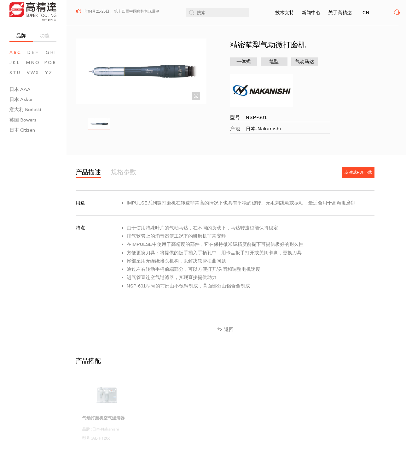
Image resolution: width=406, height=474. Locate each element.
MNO (33, 62)
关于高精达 (340, 12)
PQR (50, 62)
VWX (33, 72)
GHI (51, 52)
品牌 (21, 35)
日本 (20, 89)
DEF (33, 52)
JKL (14, 62)
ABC (15, 52)
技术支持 (284, 12)
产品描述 (88, 172)
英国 (22, 119)
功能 (44, 35)
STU (15, 72)
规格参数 (123, 172)
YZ (50, 72)
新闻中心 (311, 12)
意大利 (25, 109)
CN (365, 12)
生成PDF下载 (356, 172)
